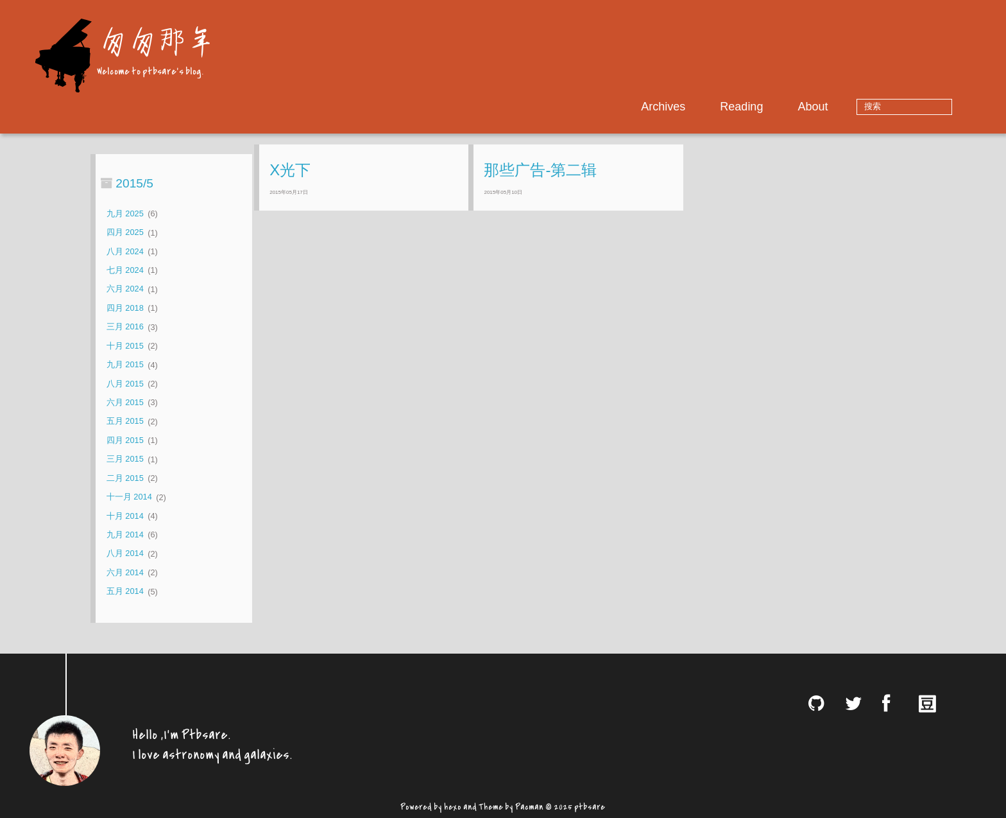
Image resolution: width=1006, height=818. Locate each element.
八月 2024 (125, 251)
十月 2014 (125, 516)
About (853, 106)
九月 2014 (125, 534)
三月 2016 (125, 327)
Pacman (529, 805)
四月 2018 (125, 308)
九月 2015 (125, 365)
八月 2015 (125, 383)
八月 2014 (125, 554)
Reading (781, 106)
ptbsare (589, 805)
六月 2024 (125, 289)
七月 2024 (125, 270)
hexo (452, 805)
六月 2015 (125, 402)
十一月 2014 (129, 497)
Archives (703, 106)
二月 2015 (125, 478)
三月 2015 (125, 459)
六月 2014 (125, 572)
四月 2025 (125, 233)
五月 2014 (125, 591)
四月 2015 (125, 440)
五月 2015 (125, 421)
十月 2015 (125, 346)
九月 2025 (125, 213)
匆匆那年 (155, 40)
